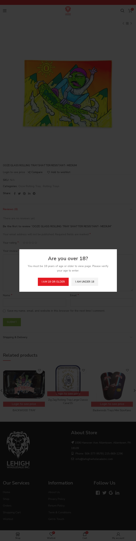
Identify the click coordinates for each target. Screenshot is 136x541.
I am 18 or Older (53, 282)
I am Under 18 (84, 282)
